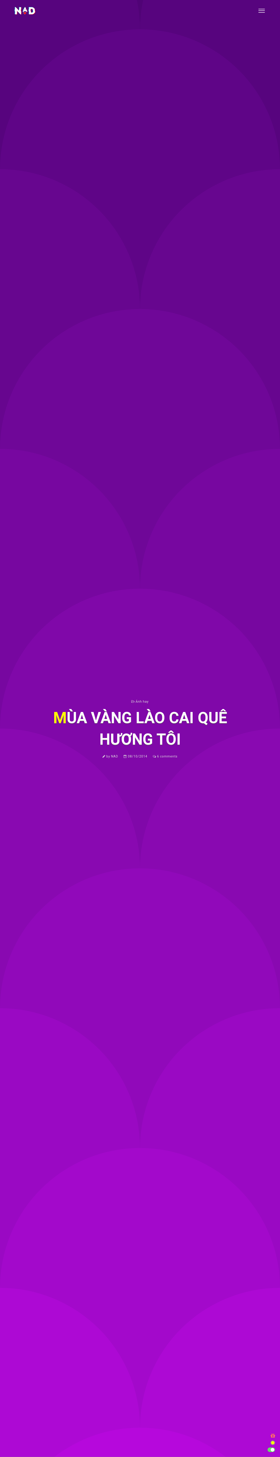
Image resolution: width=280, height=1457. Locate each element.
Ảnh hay (142, 701)
